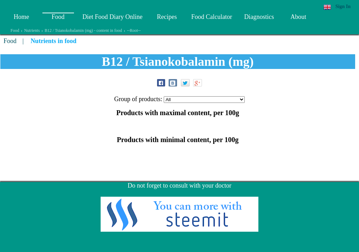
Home (21, 16)
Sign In (343, 6)
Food (58, 16)
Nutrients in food (53, 40)
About (298, 16)
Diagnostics (259, 16)
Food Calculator (211, 16)
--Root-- (134, 30)
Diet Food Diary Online (112, 16)
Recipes (167, 16)
